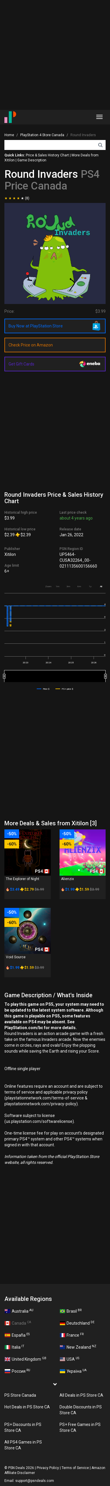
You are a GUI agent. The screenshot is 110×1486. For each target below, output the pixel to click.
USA (69, 1359)
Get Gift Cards (21, 364)
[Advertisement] (55, 55)
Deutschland (77, 1323)
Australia (19, 1311)
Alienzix (67, 879)
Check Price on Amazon (31, 345)
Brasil (71, 1311)
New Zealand (78, 1347)
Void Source (16, 957)
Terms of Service (75, 1468)
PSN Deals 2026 (21, 1468)
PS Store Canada (20, 1395)
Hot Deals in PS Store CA (27, 1407)
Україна (73, 1371)
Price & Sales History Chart (47, 155)
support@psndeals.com (34, 1481)
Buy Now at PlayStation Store (36, 326)
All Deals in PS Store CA (81, 1395)
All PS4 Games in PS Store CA (23, 1445)
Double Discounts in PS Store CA (81, 1410)
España (17, 1335)
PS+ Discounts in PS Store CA (22, 1427)
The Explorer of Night (22, 879)
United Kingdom (25, 1359)
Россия (17, 1371)
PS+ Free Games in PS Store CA (80, 1427)
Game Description (31, 160)
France (72, 1335)
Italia (14, 1347)
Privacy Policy (48, 1468)
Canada (18, 1323)
